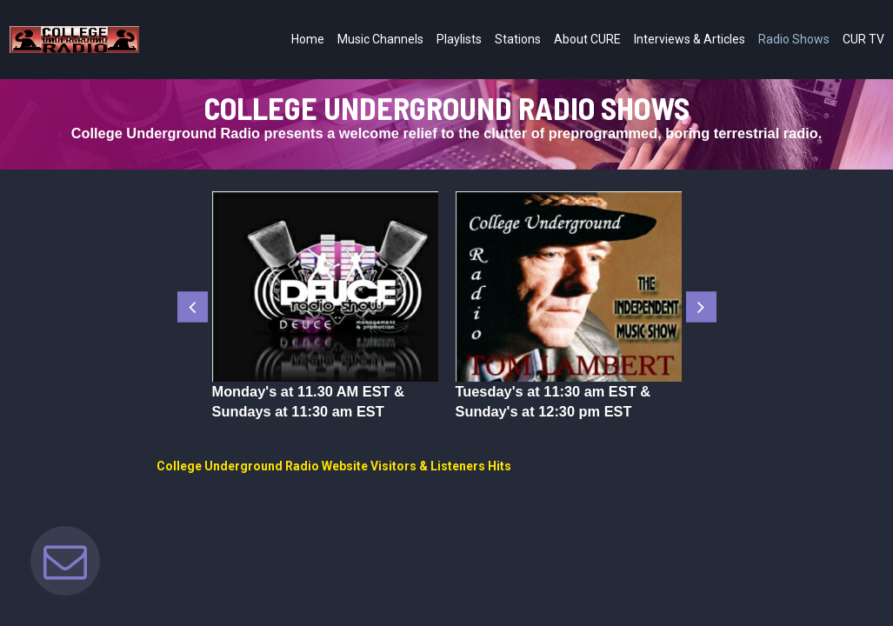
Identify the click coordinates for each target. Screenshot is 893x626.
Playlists (459, 39)
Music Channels (380, 39)
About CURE (587, 39)
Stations (518, 39)
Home (307, 39)
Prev (192, 307)
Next (701, 307)
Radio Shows (794, 39)
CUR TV (863, 39)
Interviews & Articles (689, 39)
